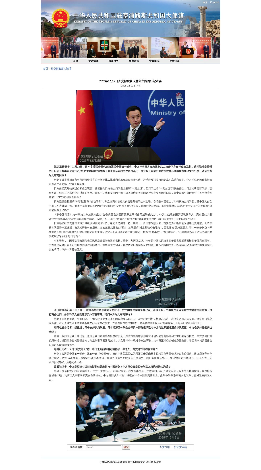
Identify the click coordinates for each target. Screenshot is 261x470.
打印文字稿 (180, 447)
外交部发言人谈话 (61, 68)
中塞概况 (154, 61)
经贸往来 (134, 61)
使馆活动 (93, 61)
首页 (75, 61)
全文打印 (165, 447)
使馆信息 (174, 61)
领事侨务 (114, 61)
